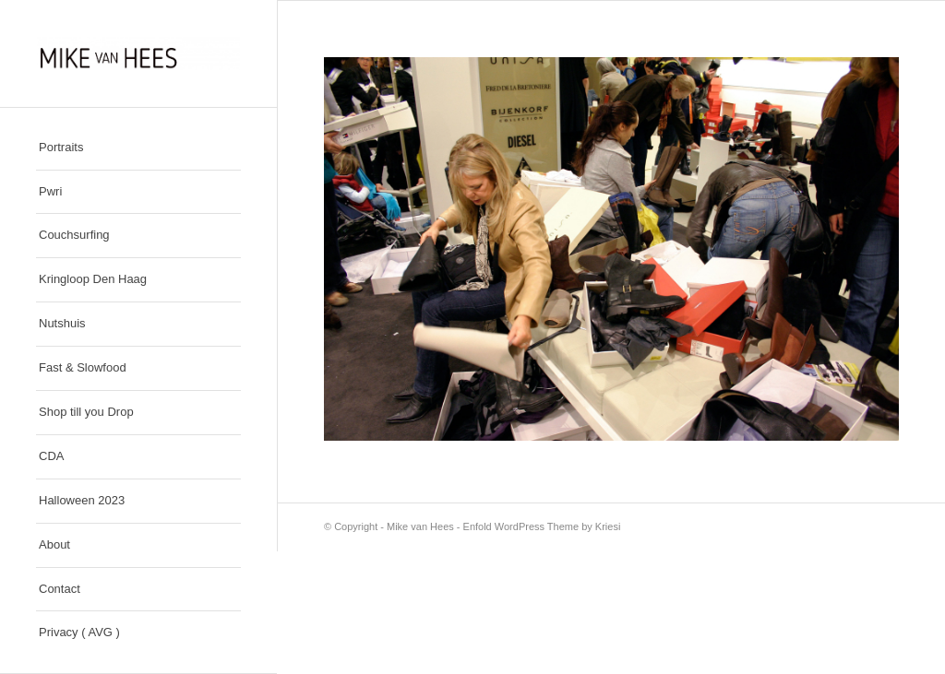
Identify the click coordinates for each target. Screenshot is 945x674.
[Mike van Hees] (138, 53)
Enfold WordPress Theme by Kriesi (542, 526)
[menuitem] (138, 148)
